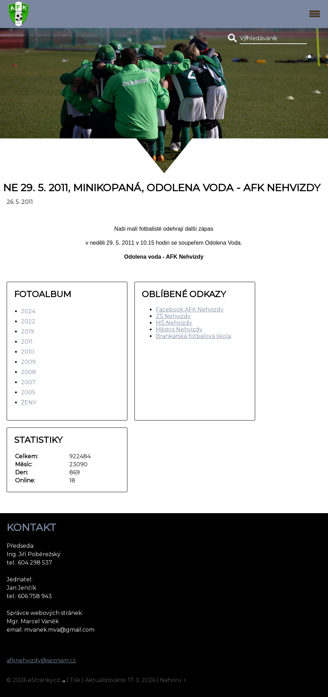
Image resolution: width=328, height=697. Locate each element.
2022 (28, 321)
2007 (28, 382)
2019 (27, 331)
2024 (28, 311)
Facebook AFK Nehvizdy (190, 309)
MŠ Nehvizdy (174, 322)
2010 (27, 351)
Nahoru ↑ (173, 680)
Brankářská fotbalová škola (193, 336)
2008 (28, 372)
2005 (28, 392)
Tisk (75, 680)
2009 (28, 362)
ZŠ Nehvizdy (173, 316)
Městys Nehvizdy (179, 329)
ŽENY (28, 402)
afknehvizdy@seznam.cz (41, 660)
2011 (27, 341)
